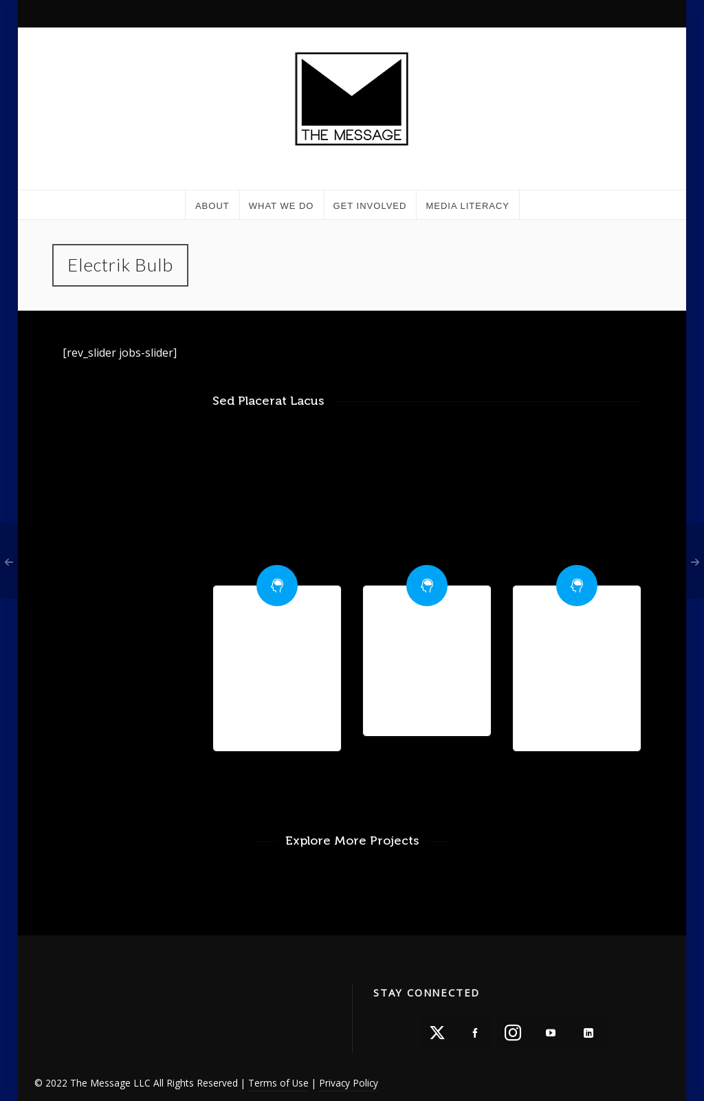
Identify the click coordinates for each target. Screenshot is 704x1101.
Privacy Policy (348, 1082)
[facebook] (475, 1032)
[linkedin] (588, 1032)
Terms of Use (278, 1082)
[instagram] (513, 1032)
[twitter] (437, 1032)
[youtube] (551, 1032)
